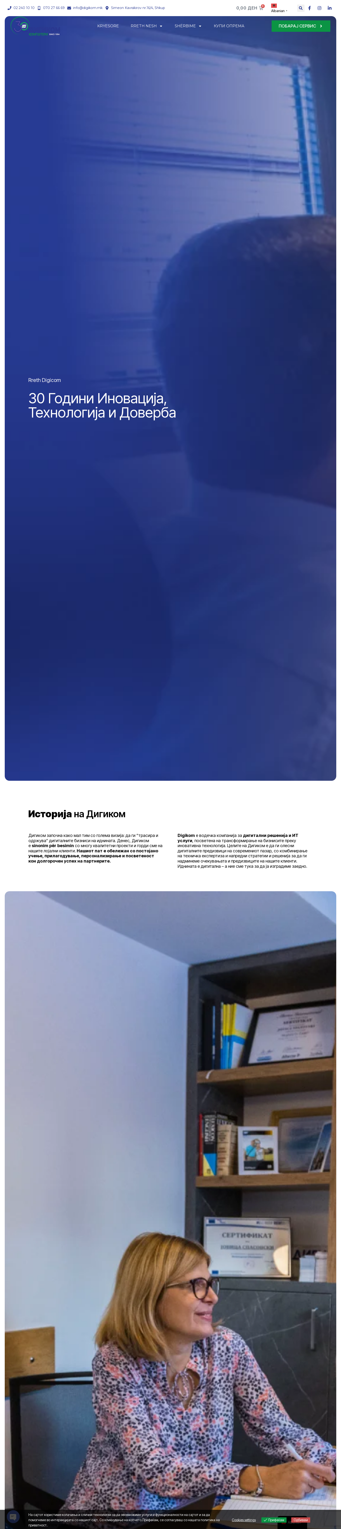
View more (58, 1524)
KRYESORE (108, 26)
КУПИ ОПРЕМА (229, 26)
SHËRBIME (188, 26)
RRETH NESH (147, 26)
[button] (301, 8)
